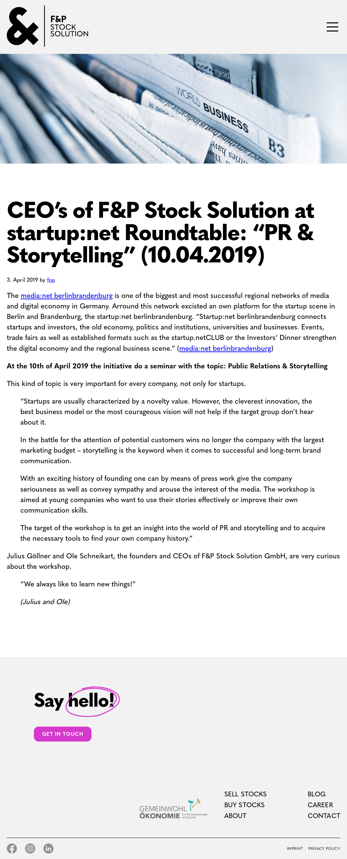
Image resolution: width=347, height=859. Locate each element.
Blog (317, 794)
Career (320, 805)
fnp (51, 280)
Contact (324, 816)
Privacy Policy (324, 848)
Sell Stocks (245, 794)
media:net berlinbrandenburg (67, 295)
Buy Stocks (244, 805)
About (235, 816)
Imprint (295, 848)
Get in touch (62, 734)
